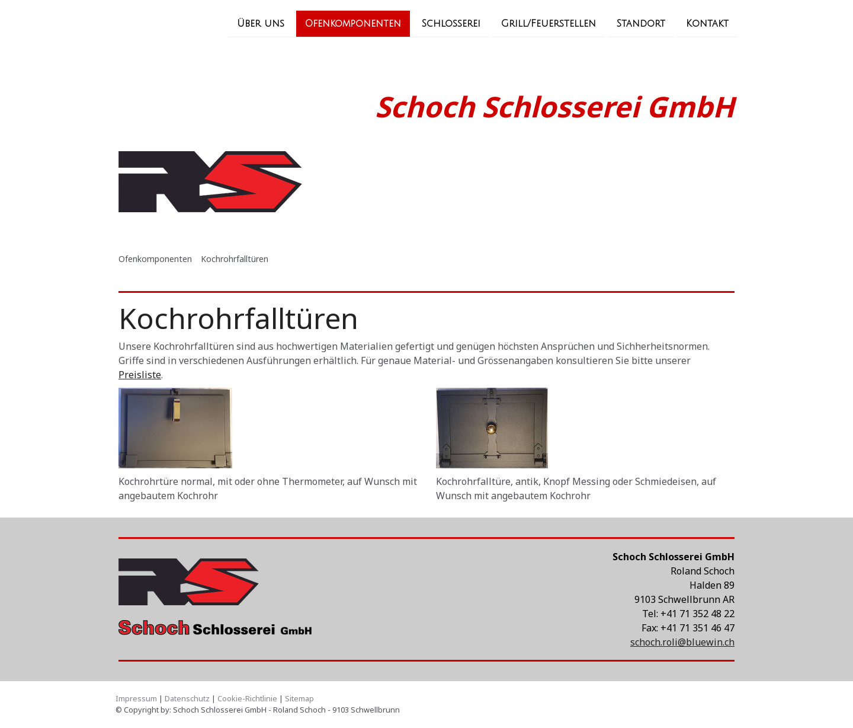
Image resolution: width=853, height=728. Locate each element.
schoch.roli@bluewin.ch (682, 642)
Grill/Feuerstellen (548, 23)
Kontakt (707, 23)
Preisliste (139, 374)
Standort (641, 23)
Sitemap (299, 698)
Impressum (136, 698)
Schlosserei (451, 23)
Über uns (260, 23)
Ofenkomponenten (353, 23)
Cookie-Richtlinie (247, 698)
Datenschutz (187, 698)
